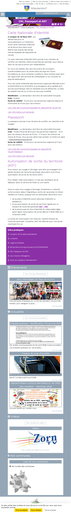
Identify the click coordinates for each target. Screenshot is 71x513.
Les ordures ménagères (20, 256)
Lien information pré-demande (21, 112)
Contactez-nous (51, 4)
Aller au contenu (24, 1)
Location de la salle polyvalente (23, 234)
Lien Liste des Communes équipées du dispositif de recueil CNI (34, 108)
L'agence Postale (17, 243)
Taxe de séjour (64, 4)
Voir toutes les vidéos (35, 423)
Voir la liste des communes (21, 466)
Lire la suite (57, 306)
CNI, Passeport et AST (19, 251)
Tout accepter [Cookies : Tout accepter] (21, 510)
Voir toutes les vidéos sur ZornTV (35, 450)
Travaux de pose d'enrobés (35, 353)
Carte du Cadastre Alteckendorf (23, 260)
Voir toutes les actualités (35, 318)
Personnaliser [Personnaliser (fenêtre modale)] (50, 510)
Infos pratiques (27, 27)
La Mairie (14, 238)
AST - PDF (43, 207)
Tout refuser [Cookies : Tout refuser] (36, 510)
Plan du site (39, 4)
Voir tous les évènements (35, 274)
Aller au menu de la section (60, 1)
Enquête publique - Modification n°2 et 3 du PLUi (35, 323)
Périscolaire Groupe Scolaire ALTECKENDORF (29, 247)
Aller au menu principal (40, 1)
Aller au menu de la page (24, 4)
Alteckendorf (13, 27)
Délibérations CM (50, 13)
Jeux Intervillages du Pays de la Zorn (36, 279)
